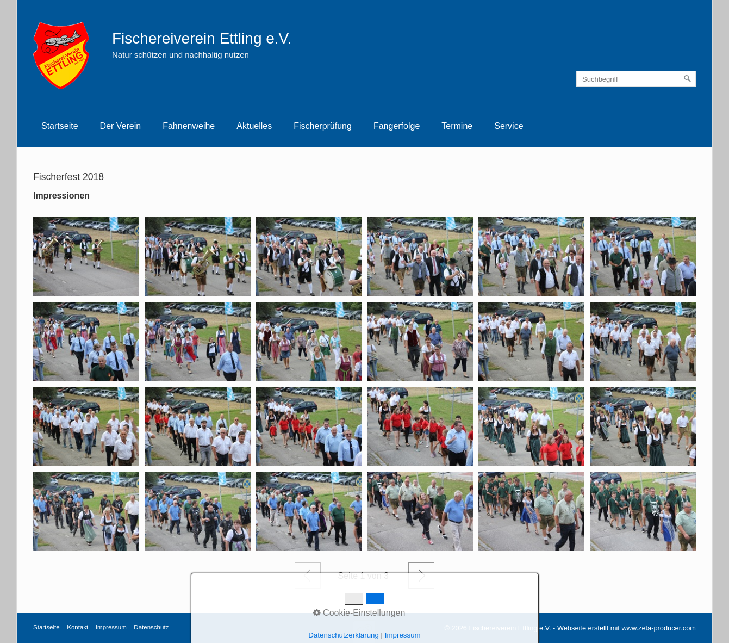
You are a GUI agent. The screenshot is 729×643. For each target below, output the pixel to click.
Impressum (111, 627)
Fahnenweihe (189, 126)
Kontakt (77, 627)
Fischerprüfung (323, 126)
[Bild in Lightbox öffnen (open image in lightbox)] (86, 256)
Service (508, 126)
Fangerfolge (396, 126)
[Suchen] (687, 78)
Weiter (421, 575)
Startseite (59, 126)
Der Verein (120, 126)
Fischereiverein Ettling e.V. (201, 38)
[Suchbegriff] (636, 79)
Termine (456, 126)
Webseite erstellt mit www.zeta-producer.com (626, 628)
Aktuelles (254, 126)
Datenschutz (151, 627)
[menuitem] (59, 126)
